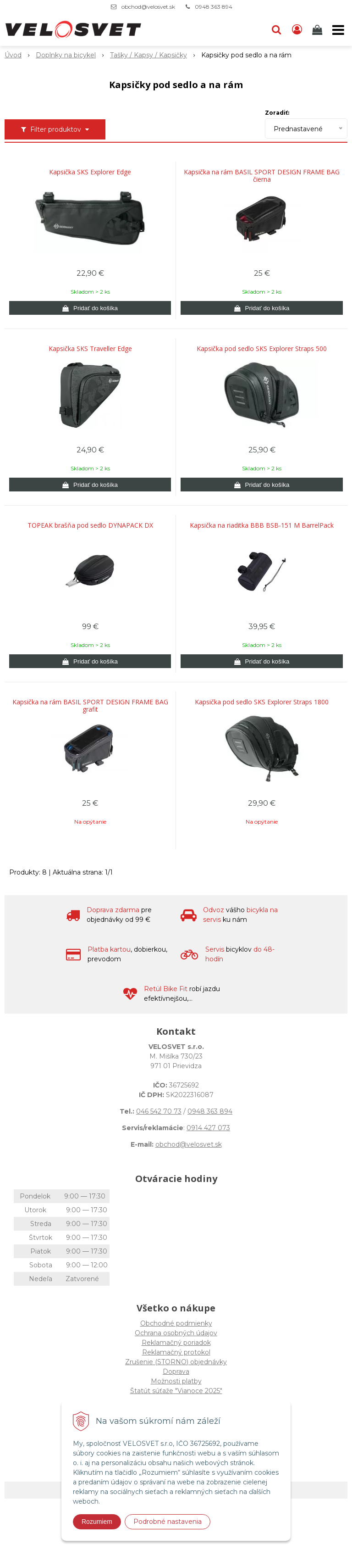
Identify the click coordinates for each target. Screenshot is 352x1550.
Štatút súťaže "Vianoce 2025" (176, 1391)
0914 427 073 (208, 1128)
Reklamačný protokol (176, 1352)
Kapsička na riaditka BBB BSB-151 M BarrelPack (262, 525)
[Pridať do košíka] (90, 308)
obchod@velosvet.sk (148, 6)
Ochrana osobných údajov (176, 1333)
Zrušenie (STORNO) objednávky (176, 1362)
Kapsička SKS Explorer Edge (90, 172)
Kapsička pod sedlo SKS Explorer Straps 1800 (262, 702)
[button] (276, 30)
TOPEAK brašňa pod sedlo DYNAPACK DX (90, 525)
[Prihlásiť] (297, 30)
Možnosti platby (176, 1381)
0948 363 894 (213, 6)
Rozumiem (97, 1521)
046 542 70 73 (159, 1111)
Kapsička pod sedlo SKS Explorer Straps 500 (262, 348)
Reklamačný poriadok (176, 1342)
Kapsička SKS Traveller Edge (90, 348)
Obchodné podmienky (176, 1323)
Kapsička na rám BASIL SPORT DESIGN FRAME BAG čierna (262, 175)
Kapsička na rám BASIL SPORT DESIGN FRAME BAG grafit (90, 705)
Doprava (176, 1371)
